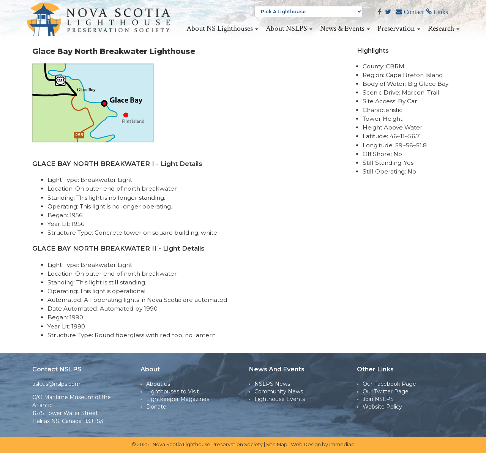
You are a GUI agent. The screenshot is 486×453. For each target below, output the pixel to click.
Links (440, 12)
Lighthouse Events (279, 399)
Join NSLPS (378, 399)
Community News (278, 391)
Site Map (276, 444)
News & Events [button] (345, 28)
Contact (413, 12)
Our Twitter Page (386, 391)
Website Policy (382, 406)
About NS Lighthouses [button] (222, 28)
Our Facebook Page (389, 383)
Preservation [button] (398, 28)
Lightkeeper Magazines (177, 399)
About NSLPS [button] (289, 28)
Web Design (306, 444)
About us (158, 383)
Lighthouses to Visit (172, 391)
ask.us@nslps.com (56, 383)
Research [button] (443, 28)
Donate (156, 406)
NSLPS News (272, 383)
